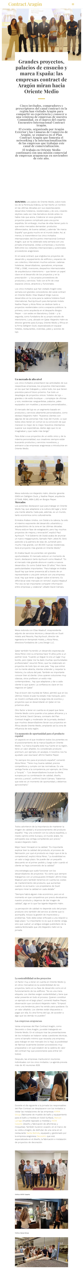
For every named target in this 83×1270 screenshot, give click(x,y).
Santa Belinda (33, 1133)
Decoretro (41, 1136)
